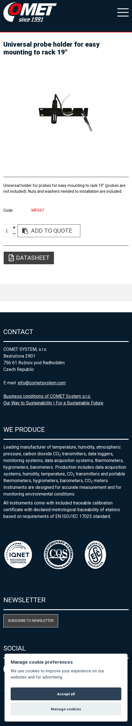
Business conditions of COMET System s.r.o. (47, 396)
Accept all (66, 694)
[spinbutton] (8, 230)
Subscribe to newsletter (31, 620)
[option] (66, 114)
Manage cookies (66, 709)
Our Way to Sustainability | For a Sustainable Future (53, 403)
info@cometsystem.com (42, 382)
